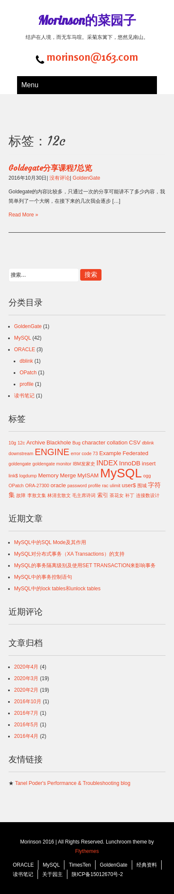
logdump (28, 475)
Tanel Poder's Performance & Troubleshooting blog (72, 783)
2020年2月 (26, 690)
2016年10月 (27, 702)
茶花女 (117, 495)
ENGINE (52, 452)
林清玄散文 (59, 495)
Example (110, 453)
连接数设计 (148, 495)
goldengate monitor (51, 463)
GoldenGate (86, 178)
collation (117, 442)
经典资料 (146, 865)
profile (27, 384)
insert (148, 463)
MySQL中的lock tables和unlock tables (57, 589)
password (77, 485)
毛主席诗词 (84, 495)
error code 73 (84, 453)
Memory (48, 475)
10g (12, 442)
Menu (29, 85)
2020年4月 (26, 667)
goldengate (20, 463)
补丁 (129, 495)
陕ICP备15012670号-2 (97, 874)
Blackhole (58, 442)
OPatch (28, 373)
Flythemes (87, 851)
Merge (68, 475)
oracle (58, 485)
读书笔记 (24, 396)
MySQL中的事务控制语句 (43, 577)
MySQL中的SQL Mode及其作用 (50, 542)
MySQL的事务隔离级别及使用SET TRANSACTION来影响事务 (85, 565)
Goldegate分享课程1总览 (50, 168)
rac (105, 485)
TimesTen (80, 865)
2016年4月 (26, 736)
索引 (102, 495)
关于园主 (52, 874)
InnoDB (129, 463)
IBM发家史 (84, 463)
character (93, 442)
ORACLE (24, 349)
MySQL (22, 338)
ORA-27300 (37, 485)
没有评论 (59, 178)
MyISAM (88, 475)
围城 (142, 485)
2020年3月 (26, 678)
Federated (135, 453)
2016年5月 (26, 725)
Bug (76, 442)
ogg (147, 475)
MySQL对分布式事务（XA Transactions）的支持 (69, 554)
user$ (129, 485)
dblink (26, 361)
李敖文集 (36, 495)
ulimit (115, 485)
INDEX (107, 463)
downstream (21, 453)
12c (21, 442)
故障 (21, 495)
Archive (35, 442)
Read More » (23, 215)
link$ (13, 475)
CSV (134, 442)
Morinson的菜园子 (87, 20)
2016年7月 (26, 713)
